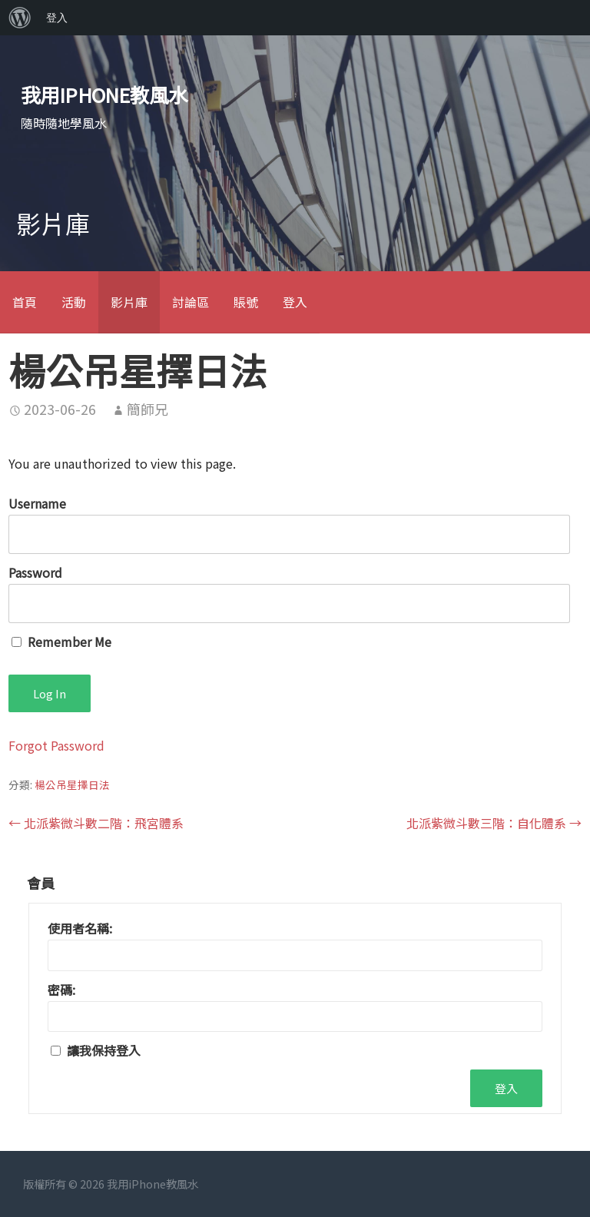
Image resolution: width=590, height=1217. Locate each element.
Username (37, 503)
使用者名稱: (80, 928)
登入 (295, 302)
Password (35, 572)
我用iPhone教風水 (104, 94)
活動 (73, 302)
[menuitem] (20, 17)
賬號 (246, 302)
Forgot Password (56, 745)
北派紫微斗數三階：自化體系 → (494, 823)
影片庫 (129, 302)
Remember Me (61, 641)
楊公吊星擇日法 (72, 784)
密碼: (61, 989)
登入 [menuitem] (57, 18)
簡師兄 (147, 409)
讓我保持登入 (104, 1050)
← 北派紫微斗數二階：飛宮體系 (96, 823)
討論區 (190, 302)
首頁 (24, 302)
